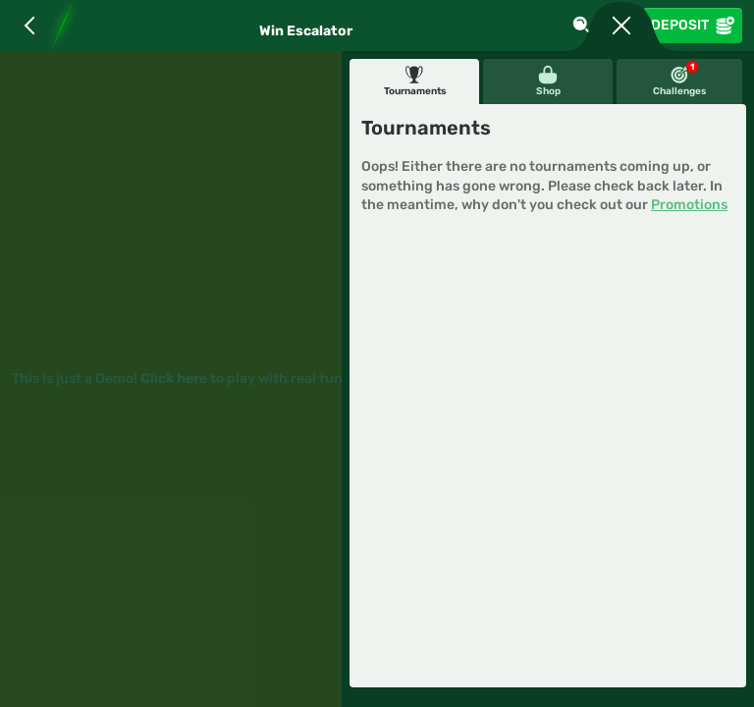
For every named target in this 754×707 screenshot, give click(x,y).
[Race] (621, 25)
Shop (548, 81)
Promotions (689, 204)
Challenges (679, 79)
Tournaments (415, 81)
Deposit (692, 25)
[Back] (29, 25)
